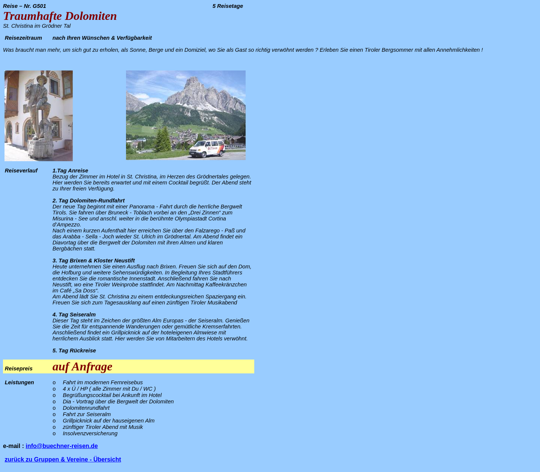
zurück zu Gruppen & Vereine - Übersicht (62, 459)
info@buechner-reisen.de (62, 446)
